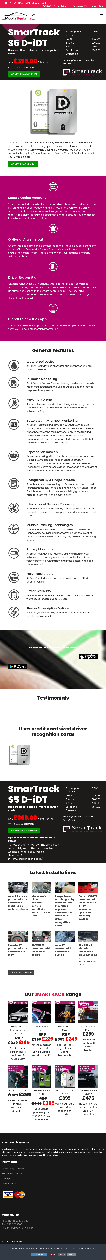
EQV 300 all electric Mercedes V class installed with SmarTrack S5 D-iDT (87, 954)
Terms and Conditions (12, 1173)
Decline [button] (52, 1254)
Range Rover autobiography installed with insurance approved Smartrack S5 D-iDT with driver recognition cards (64, 910)
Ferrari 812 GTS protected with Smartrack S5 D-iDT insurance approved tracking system (88, 907)
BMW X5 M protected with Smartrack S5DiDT (41, 949)
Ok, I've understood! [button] (39, 1254)
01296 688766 (50, 6)
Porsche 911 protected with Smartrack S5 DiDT (17, 949)
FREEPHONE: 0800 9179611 (32, 2)
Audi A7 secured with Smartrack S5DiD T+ (63, 949)
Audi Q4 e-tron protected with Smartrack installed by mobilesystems (18, 902)
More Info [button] (71, 1254)
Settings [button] (62, 1254)
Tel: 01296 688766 (12, 1224)
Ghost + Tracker (9, 1183)
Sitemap (6, 1178)
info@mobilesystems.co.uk (71, 6)
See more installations (21, 972)
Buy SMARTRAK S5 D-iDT (23, 163)
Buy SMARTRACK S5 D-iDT (24, 73)
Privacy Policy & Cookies (13, 1168)
